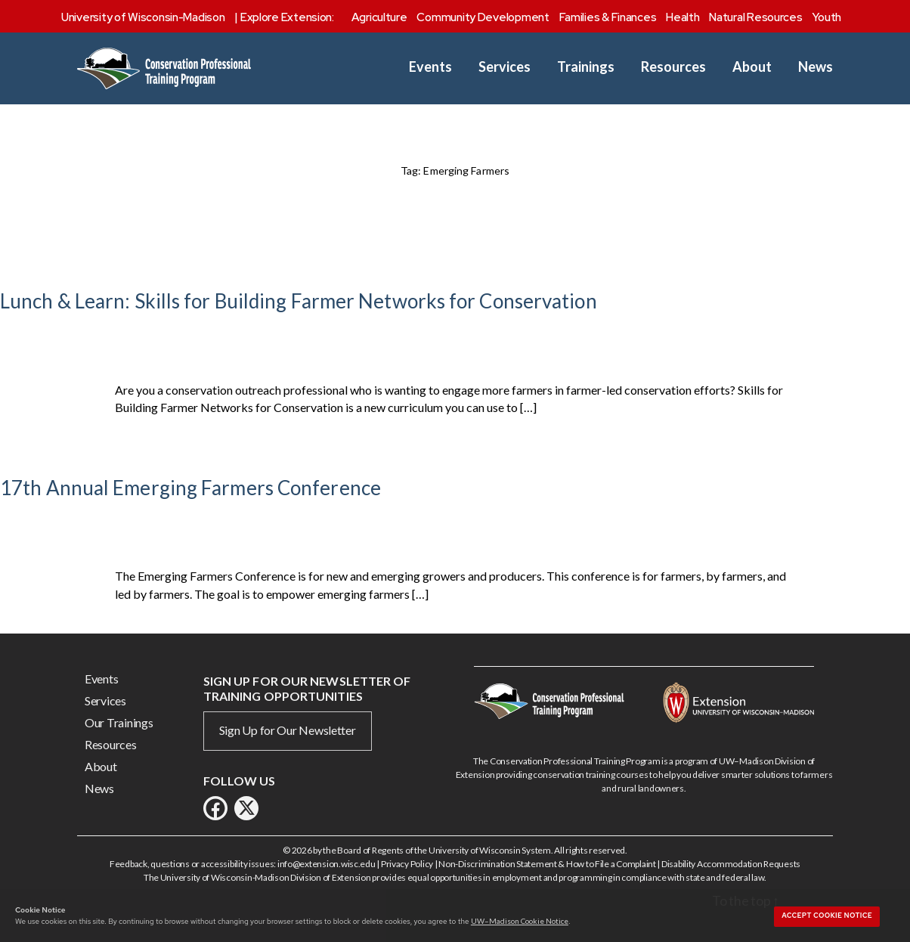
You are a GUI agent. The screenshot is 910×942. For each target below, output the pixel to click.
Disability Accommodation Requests (730, 863)
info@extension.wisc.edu (326, 863)
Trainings (585, 67)
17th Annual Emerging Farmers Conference (190, 488)
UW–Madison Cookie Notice (519, 920)
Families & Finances (608, 17)
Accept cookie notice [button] (827, 915)
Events (430, 67)
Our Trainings (119, 722)
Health (682, 17)
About (752, 67)
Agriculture (379, 17)
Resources (673, 67)
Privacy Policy (407, 863)
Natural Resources (755, 17)
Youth (826, 17)
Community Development (482, 17)
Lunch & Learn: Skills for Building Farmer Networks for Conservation (298, 301)
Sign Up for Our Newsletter (287, 730)
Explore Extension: (287, 17)
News (815, 67)
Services (504, 67)
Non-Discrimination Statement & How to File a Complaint (546, 863)
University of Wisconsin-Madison (143, 17)
